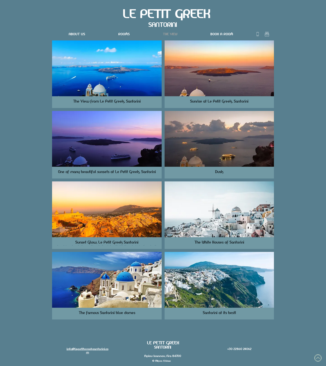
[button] (107, 74)
